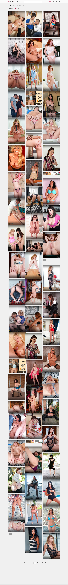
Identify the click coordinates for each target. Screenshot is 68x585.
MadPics (14, 2)
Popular (11, 8)
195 (32, 562)
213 (45, 562)
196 (34, 562)
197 (37, 562)
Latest (17, 8)
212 (42, 562)
